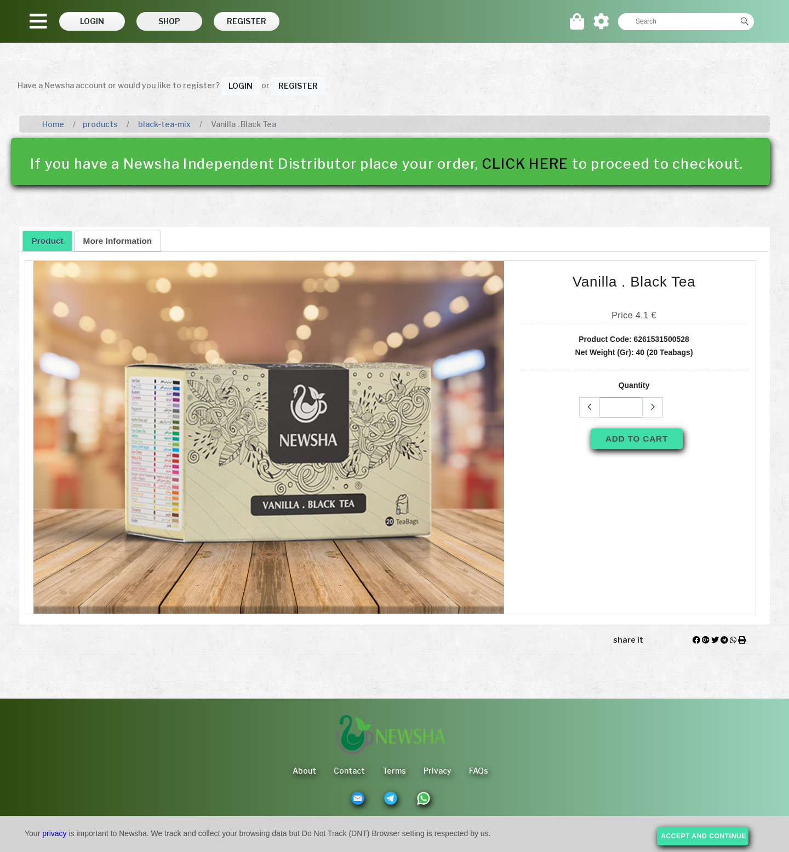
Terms (394, 770)
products (100, 124)
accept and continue (703, 836)
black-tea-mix (163, 124)
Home (53, 124)
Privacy (437, 770)
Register (298, 85)
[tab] (47, 240)
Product (48, 240)
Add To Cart (636, 438)
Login (240, 85)
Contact (349, 770)
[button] (92, 21)
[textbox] (676, 21)
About (304, 770)
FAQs (478, 770)
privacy (54, 833)
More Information (117, 240)
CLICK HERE (525, 164)
